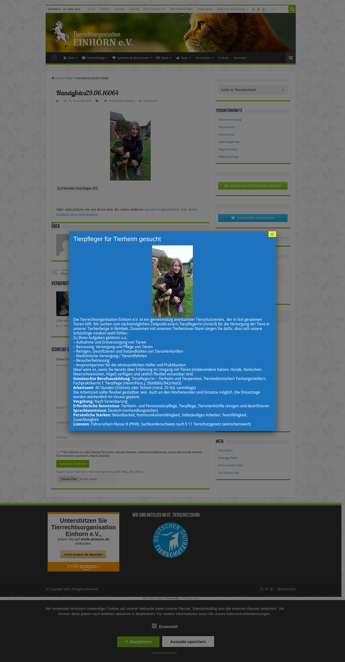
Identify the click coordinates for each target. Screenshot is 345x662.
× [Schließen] (272, 234)
